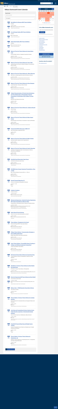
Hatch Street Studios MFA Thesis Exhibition (20, 42)
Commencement (41, 43)
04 (39, 14)
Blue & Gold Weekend (42, 42)
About (11, 6)
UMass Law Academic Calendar (43, 39)
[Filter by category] (20, 18)
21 (46, 18)
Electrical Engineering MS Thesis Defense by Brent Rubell (23, 277)
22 (48, 18)
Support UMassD (40, 0)
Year (48, 22)
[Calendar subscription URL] (46, 30)
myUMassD (55, 0)
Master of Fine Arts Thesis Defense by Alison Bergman (22, 83)
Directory (45, 0)
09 (50, 14)
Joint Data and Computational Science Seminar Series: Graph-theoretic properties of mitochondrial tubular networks (22, 312)
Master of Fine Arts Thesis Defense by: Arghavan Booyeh (23, 107)
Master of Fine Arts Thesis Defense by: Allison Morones (23, 73)
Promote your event (46, 56)
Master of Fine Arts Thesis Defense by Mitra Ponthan (22, 138)
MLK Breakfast (41, 48)
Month (47, 22)
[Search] (51, 3)
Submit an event (47, 54)
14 (46, 16)
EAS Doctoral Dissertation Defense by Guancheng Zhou (23, 255)
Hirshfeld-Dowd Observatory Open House (20, 159)
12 (41, 16)
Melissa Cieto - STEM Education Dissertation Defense (22, 288)
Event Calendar (15, 6)
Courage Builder (41, 47)
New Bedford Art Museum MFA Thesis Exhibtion (21, 22)
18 (39, 18)
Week (44, 22)
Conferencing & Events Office (43, 44)
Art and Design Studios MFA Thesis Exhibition (21, 32)
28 (46, 20)
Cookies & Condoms (15, 190)
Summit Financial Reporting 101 (18, 180)
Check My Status (50, 0)
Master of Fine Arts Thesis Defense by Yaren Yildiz (22, 62)
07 (46, 14)
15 (48, 16)
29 (48, 20)
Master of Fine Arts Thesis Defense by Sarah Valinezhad (23, 148)
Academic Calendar (41, 38)
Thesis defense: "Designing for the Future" (20, 222)
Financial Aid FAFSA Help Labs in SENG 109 (20, 129)
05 (41, 14)
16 (50, 16)
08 (48, 14)
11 (39, 16)
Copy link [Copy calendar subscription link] (42, 32)
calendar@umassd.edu (43, 63)
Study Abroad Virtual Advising (17, 212)
